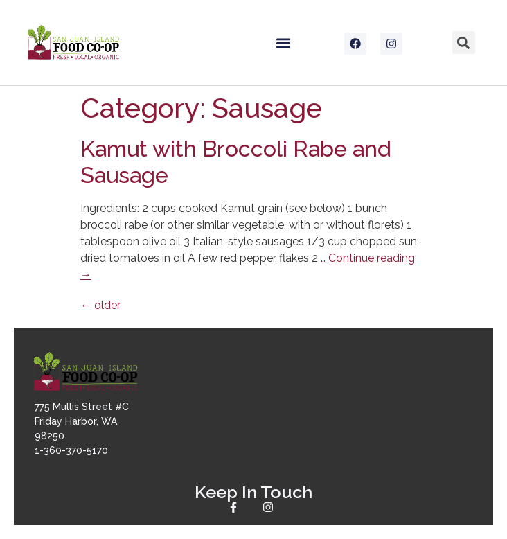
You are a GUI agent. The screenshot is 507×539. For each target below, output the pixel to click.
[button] (283, 42)
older (100, 305)
